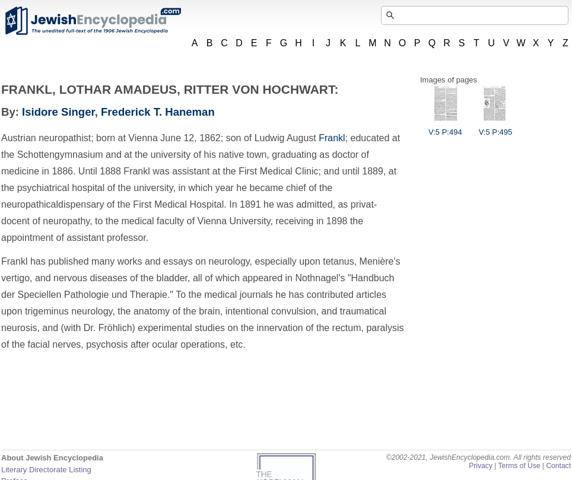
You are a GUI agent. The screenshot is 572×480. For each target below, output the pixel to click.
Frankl (332, 138)
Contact (558, 466)
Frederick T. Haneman (158, 112)
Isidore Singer (58, 112)
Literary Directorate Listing (46, 469)
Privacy (480, 466)
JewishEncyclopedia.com (92, 21)
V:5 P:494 (445, 127)
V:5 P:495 (496, 127)
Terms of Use (519, 466)
